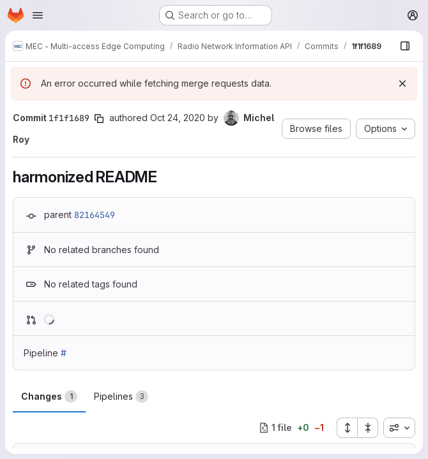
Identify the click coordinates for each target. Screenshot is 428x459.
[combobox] (399, 428)
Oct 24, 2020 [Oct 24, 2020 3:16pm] (177, 117)
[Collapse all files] (368, 428)
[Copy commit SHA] (99, 118)
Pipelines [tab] (121, 396)
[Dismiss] (402, 83)
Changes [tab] (49, 396)
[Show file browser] (405, 46)
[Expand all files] (347, 428)
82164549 (94, 215)
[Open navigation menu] (37, 15)
